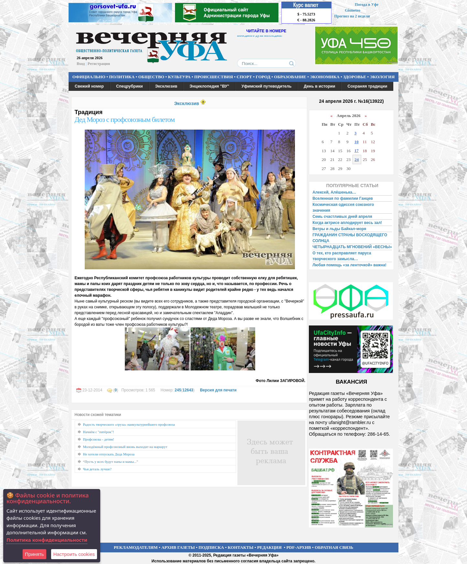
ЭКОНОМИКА (325, 76)
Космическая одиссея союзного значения (343, 207)
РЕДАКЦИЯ (269, 547)
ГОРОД (263, 76)
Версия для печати (218, 390)
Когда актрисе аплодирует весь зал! (347, 222)
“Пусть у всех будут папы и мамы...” (110, 461)
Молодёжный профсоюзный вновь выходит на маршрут (125, 447)
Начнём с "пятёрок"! (98, 432)
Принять (34, 554)
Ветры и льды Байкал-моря (339, 229)
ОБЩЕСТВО (151, 76)
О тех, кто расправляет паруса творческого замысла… (341, 256)
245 (178, 390)
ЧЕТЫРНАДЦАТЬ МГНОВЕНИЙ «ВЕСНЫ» (352, 247)
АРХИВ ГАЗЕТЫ (178, 547)
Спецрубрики (129, 86)
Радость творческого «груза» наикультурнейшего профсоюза (129, 424)
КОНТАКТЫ (241, 547)
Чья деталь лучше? (97, 469)
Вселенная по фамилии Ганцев (342, 198)
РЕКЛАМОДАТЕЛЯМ (136, 547)
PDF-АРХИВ (298, 547)
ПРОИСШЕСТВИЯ (213, 76)
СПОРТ (244, 76)
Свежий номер (89, 86)
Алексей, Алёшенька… (334, 192)
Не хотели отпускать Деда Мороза (109, 454)
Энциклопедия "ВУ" (209, 86)
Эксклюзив (166, 86)
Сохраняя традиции (367, 86)
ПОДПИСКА (211, 547)
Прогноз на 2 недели (352, 16)
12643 (187, 390)
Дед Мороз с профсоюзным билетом (125, 119)
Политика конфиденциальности (46, 540)
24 (356, 159)
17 (356, 150)
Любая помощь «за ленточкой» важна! (349, 265)
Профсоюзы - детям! (98, 439)
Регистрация (99, 63)
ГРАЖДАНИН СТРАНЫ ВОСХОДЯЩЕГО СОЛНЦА (349, 238)
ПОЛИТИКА (122, 76)
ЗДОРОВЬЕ (354, 76)
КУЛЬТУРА (179, 76)
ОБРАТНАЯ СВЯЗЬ (334, 547)
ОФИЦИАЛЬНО (88, 76)
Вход (81, 63)
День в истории (319, 86)
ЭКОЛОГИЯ (382, 76)
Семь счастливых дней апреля (342, 216)
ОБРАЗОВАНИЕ (290, 76)
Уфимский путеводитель (267, 86)
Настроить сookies (74, 554)
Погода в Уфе (366, 4)
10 (356, 141)
